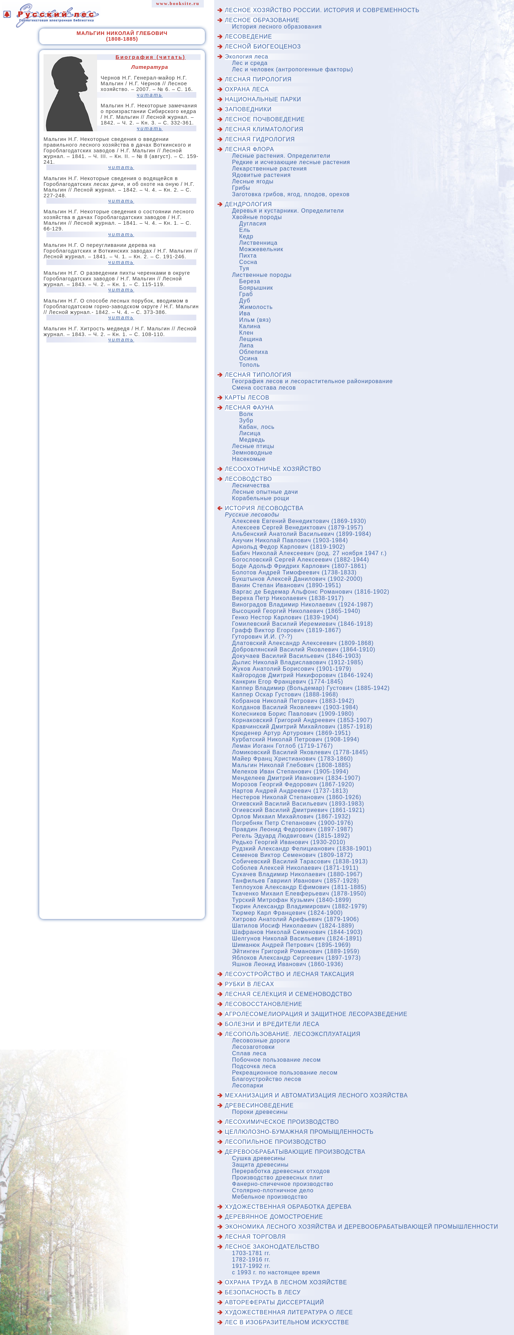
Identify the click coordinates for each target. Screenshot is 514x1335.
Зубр (246, 420)
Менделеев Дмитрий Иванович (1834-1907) (296, 778)
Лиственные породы (262, 275)
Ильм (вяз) (255, 320)
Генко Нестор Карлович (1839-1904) (285, 617)
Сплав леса (249, 1053)
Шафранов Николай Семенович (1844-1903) (297, 932)
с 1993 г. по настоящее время (276, 1272)
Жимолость (256, 307)
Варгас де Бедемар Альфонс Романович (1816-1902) (310, 592)
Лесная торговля (255, 1237)
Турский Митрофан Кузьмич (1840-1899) (292, 900)
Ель (244, 230)
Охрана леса (247, 89)
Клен (246, 333)
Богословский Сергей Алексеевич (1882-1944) (300, 560)
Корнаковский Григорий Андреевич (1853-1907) (302, 720)
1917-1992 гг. (251, 1266)
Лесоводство (248, 479)
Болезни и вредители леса (272, 1024)
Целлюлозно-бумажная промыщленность (299, 1132)
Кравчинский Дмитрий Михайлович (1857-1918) (302, 727)
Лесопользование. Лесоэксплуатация (293, 1034)
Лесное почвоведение (265, 119)
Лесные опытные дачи (265, 492)
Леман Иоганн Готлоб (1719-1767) (282, 746)
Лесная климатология (264, 129)
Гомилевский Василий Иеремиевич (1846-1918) (302, 624)
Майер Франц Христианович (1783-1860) (292, 759)
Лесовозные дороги (261, 1040)
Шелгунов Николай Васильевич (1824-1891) (297, 938)
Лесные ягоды (253, 181)
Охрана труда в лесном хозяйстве (286, 1282)
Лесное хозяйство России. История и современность (322, 10)
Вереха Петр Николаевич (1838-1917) (288, 598)
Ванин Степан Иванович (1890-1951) (286, 585)
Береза (249, 281)
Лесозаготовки (253, 1047)
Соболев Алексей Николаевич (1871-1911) (295, 868)
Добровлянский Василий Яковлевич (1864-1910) (304, 649)
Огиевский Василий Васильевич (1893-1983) (298, 804)
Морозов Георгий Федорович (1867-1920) (293, 784)
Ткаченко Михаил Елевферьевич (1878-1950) (299, 893)
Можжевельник (261, 249)
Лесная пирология (258, 79)
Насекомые (249, 459)
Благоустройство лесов (266, 1079)
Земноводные (252, 453)
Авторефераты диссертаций (274, 1302)
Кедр (246, 236)
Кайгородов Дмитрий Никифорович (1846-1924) (302, 675)
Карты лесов (247, 398)
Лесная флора (249, 149)
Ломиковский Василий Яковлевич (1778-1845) (300, 752)
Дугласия (253, 223)
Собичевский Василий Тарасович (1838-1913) (300, 861)
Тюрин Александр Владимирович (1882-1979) (299, 906)
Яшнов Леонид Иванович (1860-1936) (287, 964)
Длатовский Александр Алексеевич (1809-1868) (303, 643)
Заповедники (248, 109)
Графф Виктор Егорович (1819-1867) (286, 630)
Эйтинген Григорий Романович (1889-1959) (295, 951)
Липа (246, 345)
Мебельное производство (270, 1197)
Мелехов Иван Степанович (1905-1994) (290, 771)
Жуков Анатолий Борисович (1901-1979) (292, 669)
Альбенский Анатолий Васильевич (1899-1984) (301, 534)
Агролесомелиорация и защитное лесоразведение (316, 1014)
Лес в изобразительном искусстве (287, 1322)
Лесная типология (258, 375)
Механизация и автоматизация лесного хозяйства (316, 1095)
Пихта (248, 256)
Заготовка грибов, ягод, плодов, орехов (291, 194)
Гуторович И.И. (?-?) (262, 637)
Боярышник (256, 288)
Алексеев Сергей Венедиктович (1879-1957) (297, 527)
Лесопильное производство (275, 1142)
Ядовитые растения (261, 175)
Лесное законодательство (272, 1247)
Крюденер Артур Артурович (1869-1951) (291, 733)
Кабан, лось (256, 427)
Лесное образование (262, 20)
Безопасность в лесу (263, 1292)
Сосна (248, 262)
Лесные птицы (253, 446)
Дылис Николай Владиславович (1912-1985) (297, 662)
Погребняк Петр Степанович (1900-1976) (292, 823)
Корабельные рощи (260, 498)
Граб (246, 294)
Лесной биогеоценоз (263, 47)
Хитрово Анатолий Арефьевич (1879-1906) (295, 919)
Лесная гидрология (260, 139)
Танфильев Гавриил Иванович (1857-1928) (295, 881)
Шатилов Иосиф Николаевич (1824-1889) (293, 926)
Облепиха (253, 352)
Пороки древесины (260, 1112)
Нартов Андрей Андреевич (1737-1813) (290, 791)
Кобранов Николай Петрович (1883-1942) (293, 701)
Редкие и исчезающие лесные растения (291, 162)
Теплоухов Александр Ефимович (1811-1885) (299, 887)
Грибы (241, 188)
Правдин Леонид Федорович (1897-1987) (292, 829)
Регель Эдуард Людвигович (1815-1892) (291, 836)
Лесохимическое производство (282, 1122)
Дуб (245, 301)
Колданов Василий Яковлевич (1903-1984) (295, 707)
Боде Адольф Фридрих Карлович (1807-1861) (299, 566)
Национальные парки (263, 99)
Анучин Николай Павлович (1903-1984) (290, 540)
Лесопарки (247, 1085)
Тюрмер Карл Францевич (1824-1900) (287, 913)
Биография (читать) (151, 57)
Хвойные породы (257, 217)
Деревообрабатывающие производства (295, 1152)
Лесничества (251, 485)
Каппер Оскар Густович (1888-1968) (285, 694)
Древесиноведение (259, 1105)
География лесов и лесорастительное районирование (312, 381)
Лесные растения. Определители (281, 156)
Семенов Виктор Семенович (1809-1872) (292, 855)
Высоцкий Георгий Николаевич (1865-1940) (296, 611)
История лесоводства (264, 508)
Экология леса (246, 57)
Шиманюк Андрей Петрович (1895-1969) (291, 945)
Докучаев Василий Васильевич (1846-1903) (296, 656)
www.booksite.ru (178, 3)
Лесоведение (248, 37)
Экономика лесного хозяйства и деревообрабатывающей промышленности (361, 1227)
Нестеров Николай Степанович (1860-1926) (296, 797)
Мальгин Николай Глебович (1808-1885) (291, 765)
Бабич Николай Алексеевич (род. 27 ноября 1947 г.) (309, 553)
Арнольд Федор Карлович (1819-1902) (288, 547)
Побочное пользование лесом (276, 1060)
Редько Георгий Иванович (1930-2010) (289, 842)
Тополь (249, 365)
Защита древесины (260, 1165)
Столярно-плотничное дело (273, 1190)
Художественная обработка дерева (288, 1207)
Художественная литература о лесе (289, 1312)
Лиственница (258, 243)
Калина (250, 326)
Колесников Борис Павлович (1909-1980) (293, 714)
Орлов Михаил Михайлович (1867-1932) (291, 816)
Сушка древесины (259, 1158)
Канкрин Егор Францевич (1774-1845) (287, 682)
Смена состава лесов (264, 388)
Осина (248, 358)
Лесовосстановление (263, 1004)
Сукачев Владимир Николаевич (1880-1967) (297, 874)
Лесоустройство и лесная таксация (289, 974)
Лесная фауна (249, 408)
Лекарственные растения (269, 169)
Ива (245, 313)
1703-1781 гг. (251, 1253)
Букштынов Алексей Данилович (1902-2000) (297, 579)
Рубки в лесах (249, 984)
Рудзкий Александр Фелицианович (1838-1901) (302, 849)
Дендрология (248, 204)
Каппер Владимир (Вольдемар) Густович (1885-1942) (311, 688)
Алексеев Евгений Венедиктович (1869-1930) (299, 521)
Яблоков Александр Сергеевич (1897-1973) (296, 958)
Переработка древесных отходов (281, 1171)
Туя (244, 268)
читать (150, 95)
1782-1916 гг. (251, 1260)
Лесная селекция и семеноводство (288, 994)
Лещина (250, 339)
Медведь (252, 440)
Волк (246, 414)
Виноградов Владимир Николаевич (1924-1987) (302, 604)
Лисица (250, 433)
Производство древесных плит (277, 1177)
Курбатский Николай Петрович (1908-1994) (295, 739)
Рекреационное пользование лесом (285, 1073)
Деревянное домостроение (274, 1217)
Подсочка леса (254, 1066)
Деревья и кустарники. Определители (288, 211)
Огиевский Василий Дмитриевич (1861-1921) (298, 810)
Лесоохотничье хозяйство (273, 469)
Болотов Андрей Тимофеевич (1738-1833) (294, 572)
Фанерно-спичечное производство (282, 1184)
